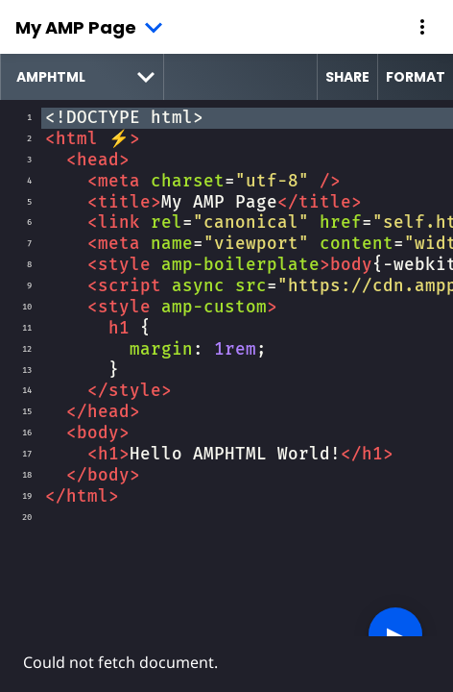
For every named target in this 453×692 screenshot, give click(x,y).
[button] (422, 27)
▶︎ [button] (395, 634)
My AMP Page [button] (75, 27)
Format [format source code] (415, 76)
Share (347, 76)
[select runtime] (82, 77)
